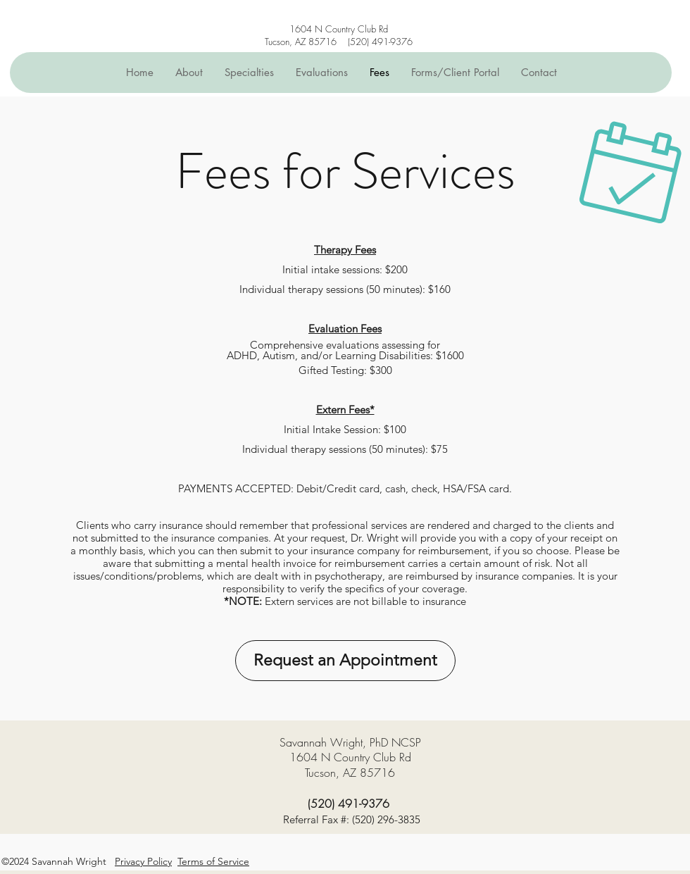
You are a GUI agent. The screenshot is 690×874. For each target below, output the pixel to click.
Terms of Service (213, 861)
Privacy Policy (143, 861)
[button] (248, 72)
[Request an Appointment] (345, 660)
